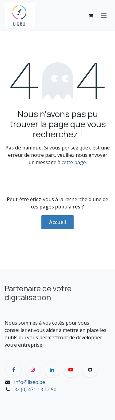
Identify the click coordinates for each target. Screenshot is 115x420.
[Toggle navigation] (103, 15)
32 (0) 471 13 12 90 (35, 389)
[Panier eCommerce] (90, 15)
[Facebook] (13, 370)
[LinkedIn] (52, 370)
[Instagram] (33, 370)
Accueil (57, 222)
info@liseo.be (29, 382)
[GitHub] (90, 370)
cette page (74, 162)
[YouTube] (71, 370)
